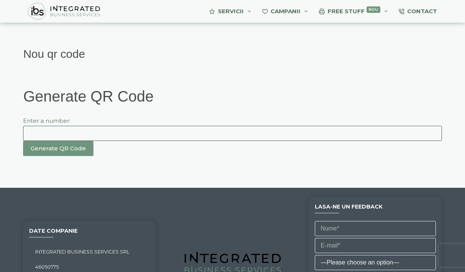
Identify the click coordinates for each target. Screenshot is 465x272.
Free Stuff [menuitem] (354, 11)
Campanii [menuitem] (286, 11)
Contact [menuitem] (418, 11)
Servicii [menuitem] (231, 11)
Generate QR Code (58, 148)
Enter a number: (46, 120)
